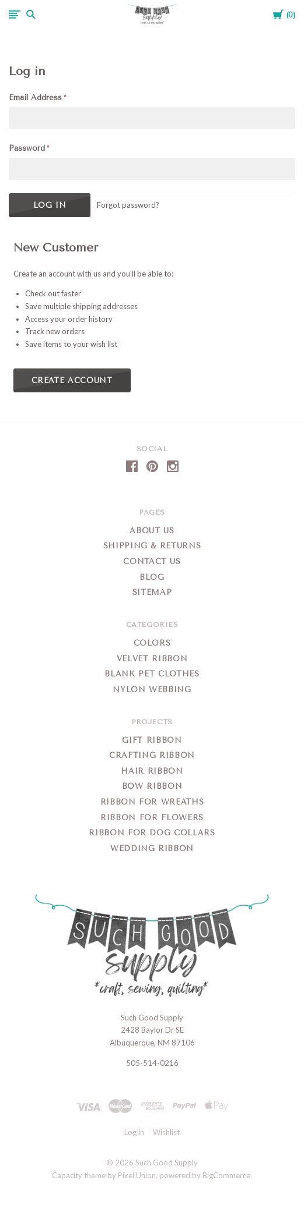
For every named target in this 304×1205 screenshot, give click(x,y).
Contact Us (152, 561)
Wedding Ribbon (152, 848)
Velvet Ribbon (152, 658)
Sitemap (152, 592)
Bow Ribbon (152, 786)
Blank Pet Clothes (151, 673)
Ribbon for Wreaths (152, 802)
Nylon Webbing (152, 689)
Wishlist (166, 1132)
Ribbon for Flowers (152, 817)
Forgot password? (128, 205)
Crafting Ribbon (152, 755)
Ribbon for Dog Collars (152, 832)
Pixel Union (137, 1175)
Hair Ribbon (152, 771)
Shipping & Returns (152, 545)
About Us (152, 530)
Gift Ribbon (151, 740)
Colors (152, 643)
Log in (134, 1132)
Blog (152, 577)
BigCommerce (226, 1175)
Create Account (72, 380)
